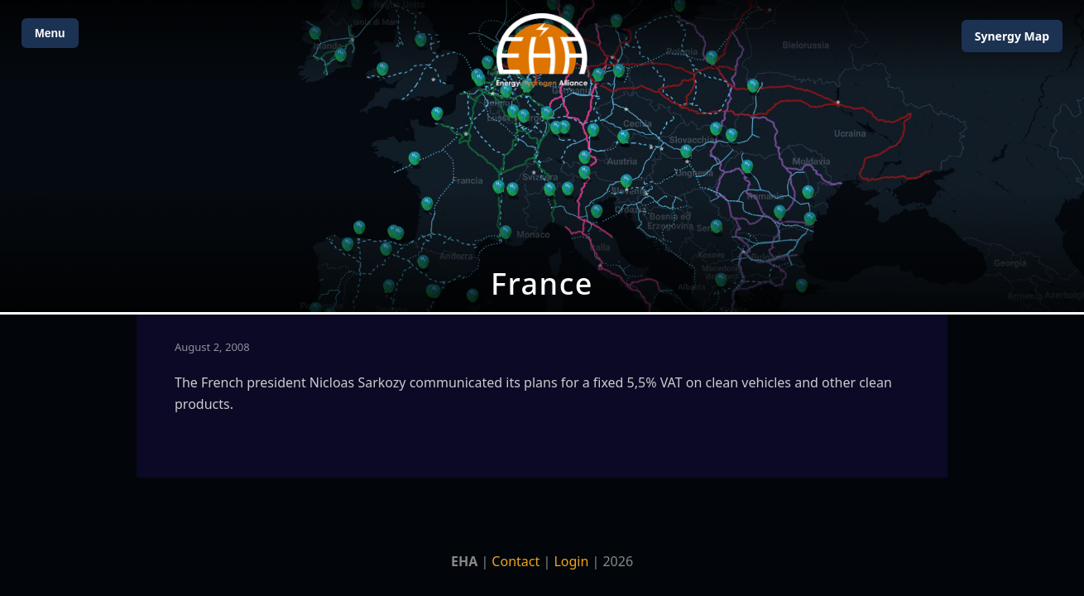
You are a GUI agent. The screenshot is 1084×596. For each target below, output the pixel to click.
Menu (50, 33)
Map (1012, 36)
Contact (516, 561)
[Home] (542, 50)
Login (571, 561)
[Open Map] (542, 156)
